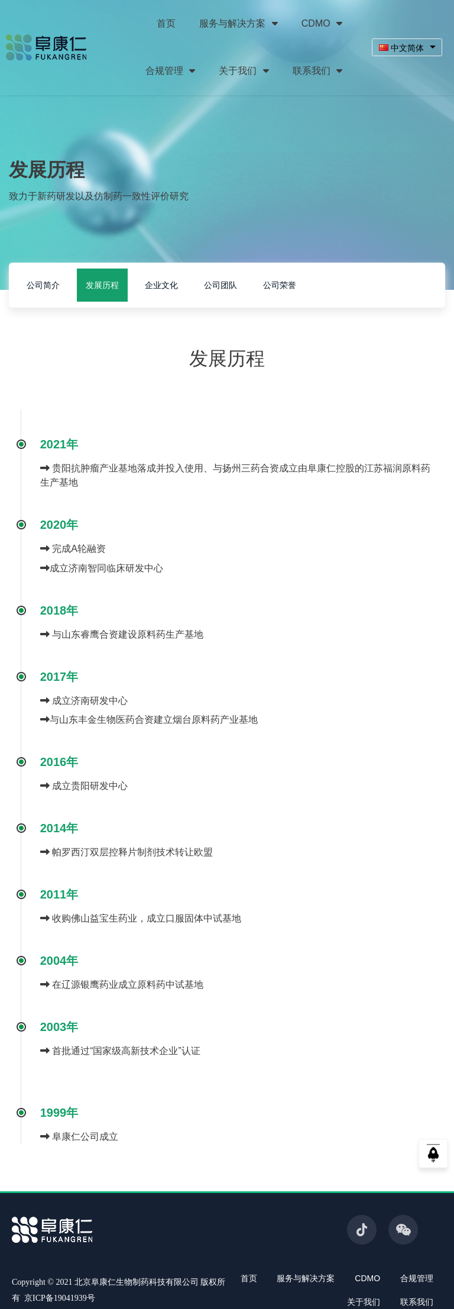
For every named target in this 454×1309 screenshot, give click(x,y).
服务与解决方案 (238, 23)
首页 (166, 23)
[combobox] (407, 47)
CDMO (321, 23)
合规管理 (170, 71)
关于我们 (243, 71)
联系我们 (317, 71)
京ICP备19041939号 (59, 1298)
